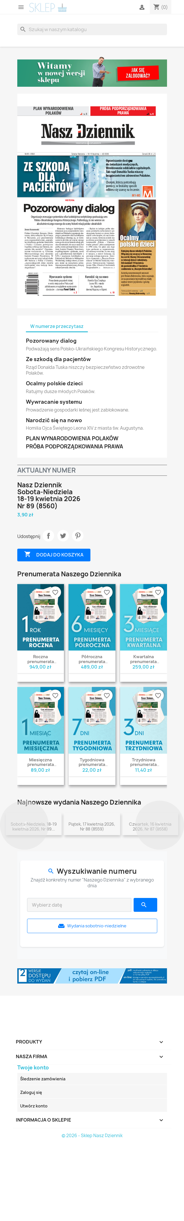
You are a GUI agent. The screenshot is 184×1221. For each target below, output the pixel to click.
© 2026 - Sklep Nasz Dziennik (92, 1211)
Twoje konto (33, 1142)
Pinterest (78, 535)
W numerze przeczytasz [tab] (57, 326)
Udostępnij (48, 535)
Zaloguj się (31, 1167)
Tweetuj (63, 535)
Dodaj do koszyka (54, 554)
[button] (24, 862)
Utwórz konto (34, 1181)
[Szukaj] (92, 29)
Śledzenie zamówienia (42, 1153)
